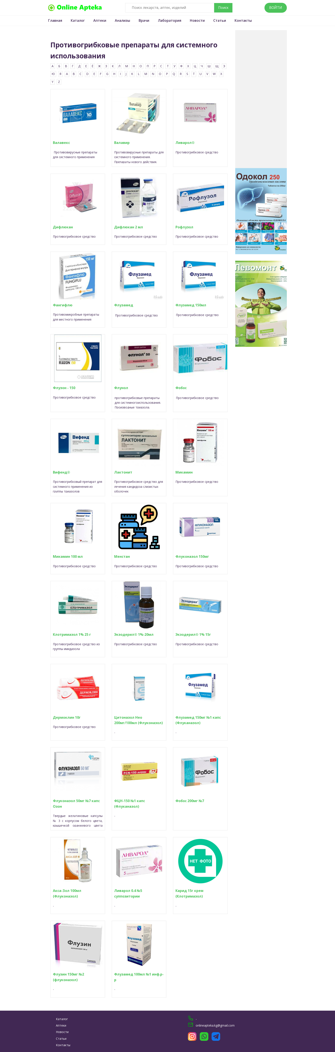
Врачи (144, 20)
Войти (275, 7)
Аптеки (99, 20)
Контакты (243, 20)
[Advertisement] (261, 99)
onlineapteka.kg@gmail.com (215, 1025)
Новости (197, 20)
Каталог (78, 20)
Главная (55, 20)
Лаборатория (169, 20)
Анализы (122, 20)
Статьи (219, 20)
